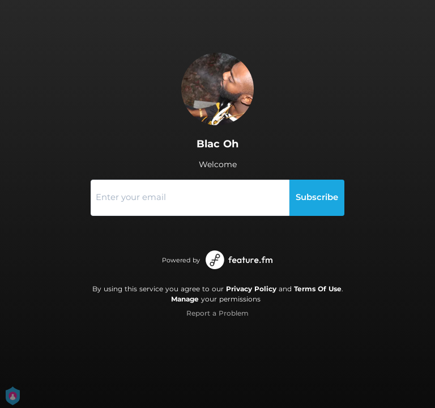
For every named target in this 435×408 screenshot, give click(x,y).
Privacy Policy (251, 288)
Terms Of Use (318, 288)
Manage (185, 299)
